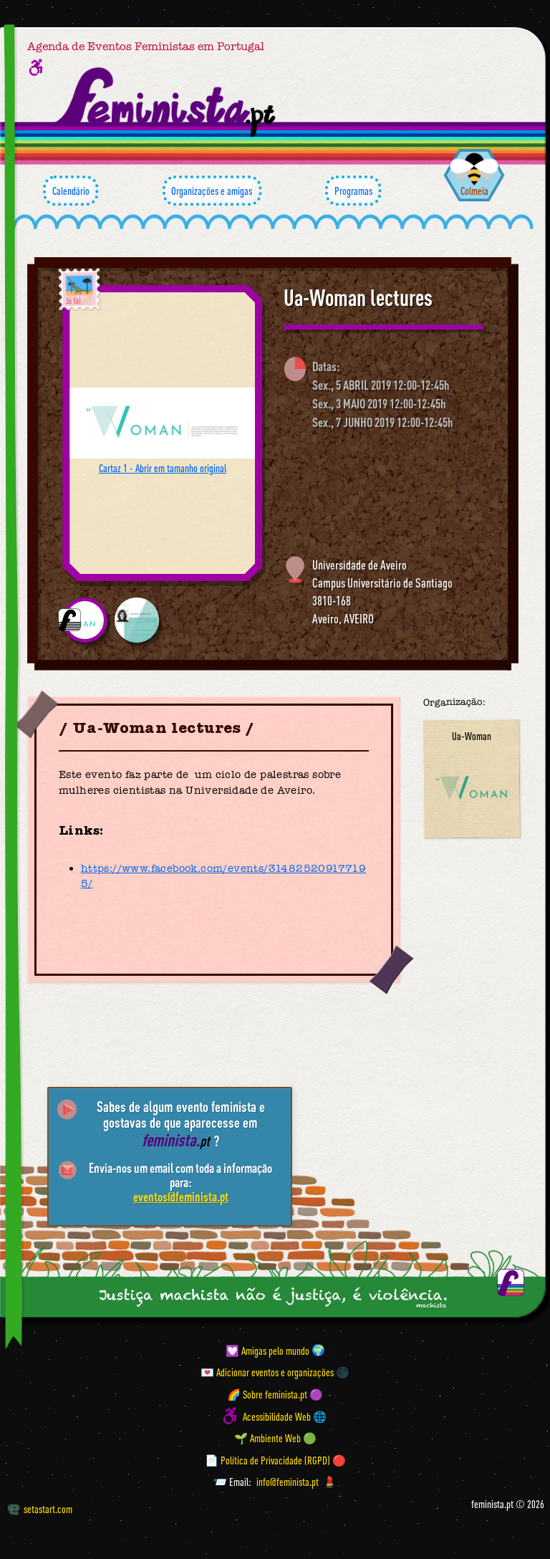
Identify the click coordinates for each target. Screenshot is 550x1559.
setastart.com (40, 1508)
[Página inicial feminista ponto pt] (166, 102)
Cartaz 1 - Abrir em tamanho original (162, 467)
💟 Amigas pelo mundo (267, 1349)
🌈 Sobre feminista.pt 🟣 (275, 1394)
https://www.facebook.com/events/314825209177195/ (223, 876)
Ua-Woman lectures (358, 297)
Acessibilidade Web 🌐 (285, 1415)
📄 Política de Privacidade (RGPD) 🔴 (275, 1459)
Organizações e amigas (212, 190)
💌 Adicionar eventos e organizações (267, 1372)
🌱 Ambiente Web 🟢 (275, 1437)
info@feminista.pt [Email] (287, 1481)
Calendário (70, 190)
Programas (353, 190)
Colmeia (474, 190)
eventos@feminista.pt (180, 1196)
